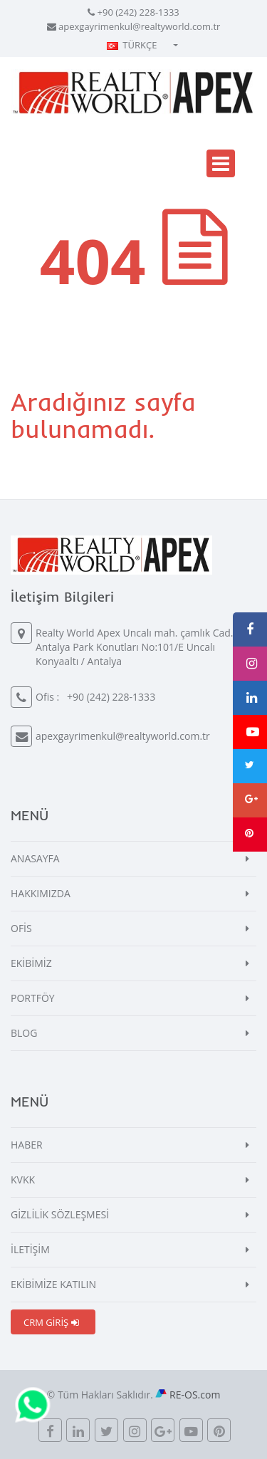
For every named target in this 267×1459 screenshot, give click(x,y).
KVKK (23, 1179)
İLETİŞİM (30, 1249)
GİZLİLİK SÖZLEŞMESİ (60, 1214)
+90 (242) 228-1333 (138, 12)
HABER (27, 1144)
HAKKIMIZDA (40, 893)
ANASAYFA (35, 858)
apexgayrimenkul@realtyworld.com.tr (139, 26)
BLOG (24, 1033)
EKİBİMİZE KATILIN (53, 1284)
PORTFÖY (33, 998)
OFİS (21, 928)
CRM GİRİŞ (51, 1322)
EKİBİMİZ (31, 963)
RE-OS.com (194, 1394)
